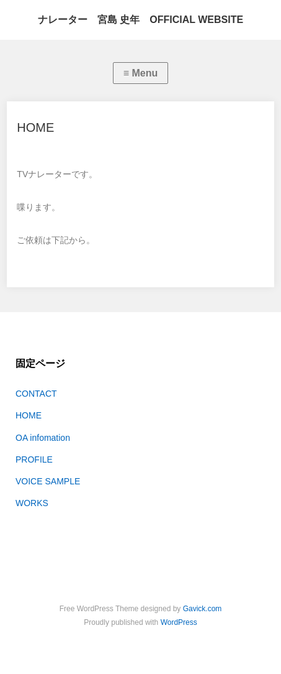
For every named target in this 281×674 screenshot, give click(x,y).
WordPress (179, 622)
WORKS (32, 503)
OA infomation (43, 438)
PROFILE (34, 459)
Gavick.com (202, 608)
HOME (29, 415)
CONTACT (36, 394)
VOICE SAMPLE (48, 481)
